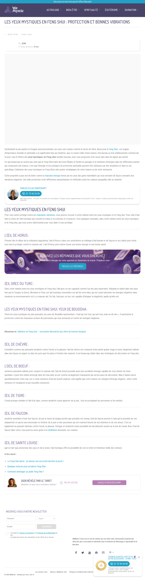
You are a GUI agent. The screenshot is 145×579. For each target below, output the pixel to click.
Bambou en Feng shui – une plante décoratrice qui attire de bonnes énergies (52, 331)
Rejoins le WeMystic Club (58, 572)
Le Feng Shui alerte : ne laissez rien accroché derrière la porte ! (35, 461)
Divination (130, 9)
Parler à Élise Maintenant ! (33, 188)
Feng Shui (27, 35)
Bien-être (13, 35)
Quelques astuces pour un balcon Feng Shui (26, 466)
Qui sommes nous (41, 572)
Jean (24, 43)
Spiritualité (91, 9)
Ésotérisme (111, 9)
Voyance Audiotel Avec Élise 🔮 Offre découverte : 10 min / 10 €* (122, 558)
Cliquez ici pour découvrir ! (109, 482)
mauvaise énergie (52, 175)
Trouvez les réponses (72, 266)
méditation (52, 430)
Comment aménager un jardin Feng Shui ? (25, 471)
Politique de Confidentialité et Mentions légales (84, 572)
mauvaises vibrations (46, 215)
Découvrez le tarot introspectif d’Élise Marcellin (72, 2)
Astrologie (53, 9)
